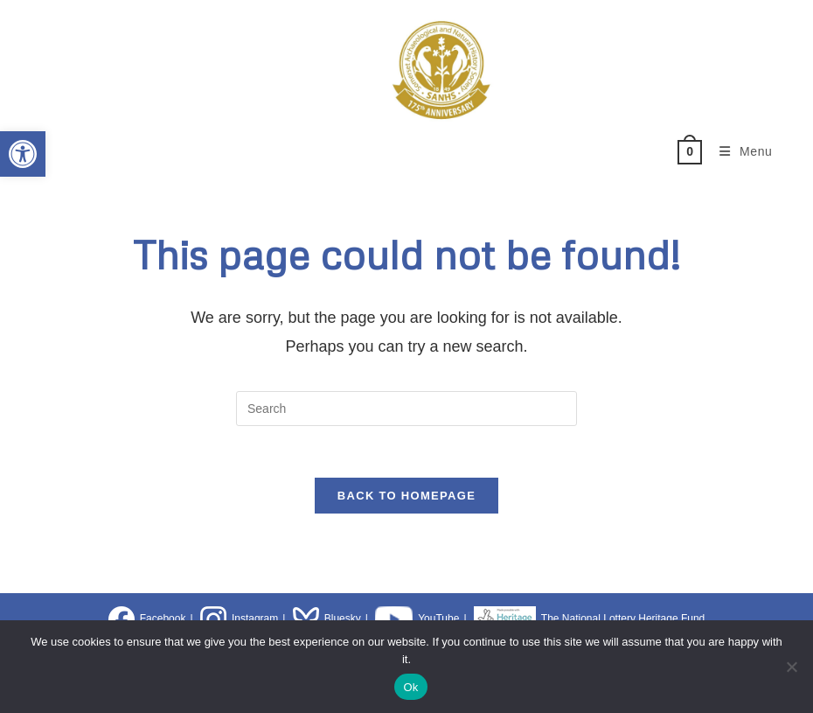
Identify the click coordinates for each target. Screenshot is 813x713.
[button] (22, 154)
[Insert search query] (406, 408)
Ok (410, 687)
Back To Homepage (406, 497)
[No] (791, 666)
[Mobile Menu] (739, 151)
